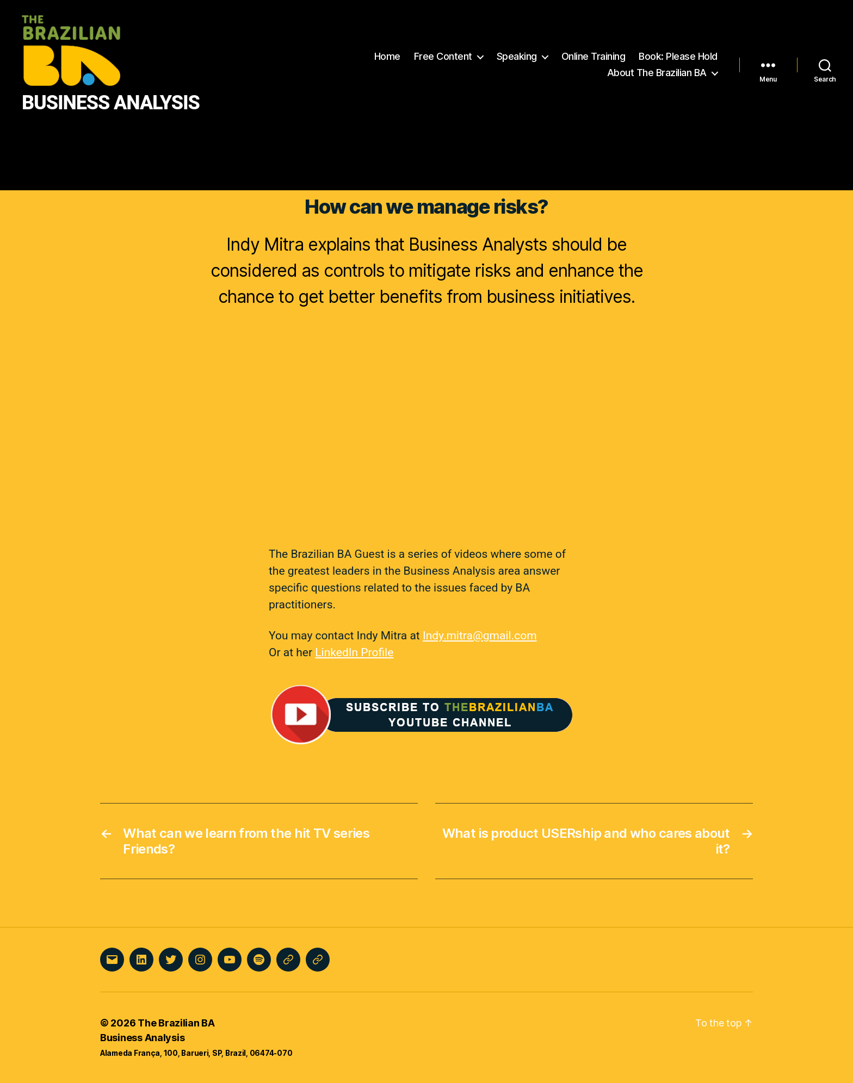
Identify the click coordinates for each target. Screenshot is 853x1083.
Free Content (443, 56)
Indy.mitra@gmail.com (480, 635)
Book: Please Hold (678, 56)
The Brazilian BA (176, 1023)
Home (387, 56)
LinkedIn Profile (354, 652)
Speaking (517, 56)
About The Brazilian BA (657, 72)
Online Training (593, 56)
